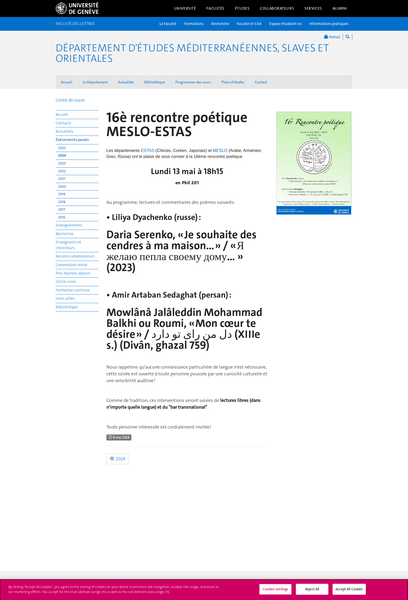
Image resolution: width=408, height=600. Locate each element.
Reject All (312, 591)
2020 (62, 186)
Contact (261, 82)
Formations (193, 23)
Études (242, 8)
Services (313, 8)
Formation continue (73, 290)
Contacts (63, 123)
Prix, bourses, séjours (73, 273)
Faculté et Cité (249, 23)
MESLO (220, 150)
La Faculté (168, 23)
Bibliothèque (154, 82)
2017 (61, 209)
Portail (332, 37)
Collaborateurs (277, 8)
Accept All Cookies (349, 591)
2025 (62, 148)
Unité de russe (70, 100)
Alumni (340, 8)
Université (185, 8)
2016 (61, 217)
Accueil (66, 82)
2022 (62, 171)
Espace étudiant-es (285, 23)
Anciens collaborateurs (75, 256)
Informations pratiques (328, 23)
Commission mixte (71, 264)
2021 (61, 178)
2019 (61, 194)
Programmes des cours (193, 82)
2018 (61, 202)
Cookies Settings (275, 591)
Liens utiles (65, 298)
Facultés (215, 8)
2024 (62, 155)
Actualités (126, 82)
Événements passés (72, 139)
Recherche (220, 23)
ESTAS (148, 150)
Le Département (95, 82)
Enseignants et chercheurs (68, 245)
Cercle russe (66, 281)
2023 (62, 163)
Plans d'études (232, 82)
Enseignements (69, 225)
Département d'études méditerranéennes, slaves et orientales (192, 53)
